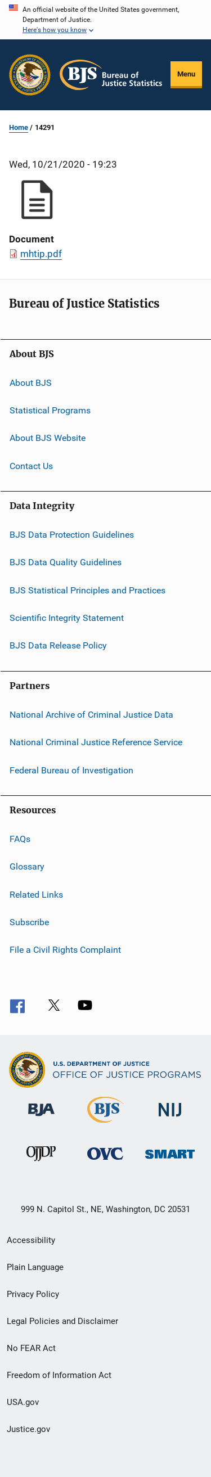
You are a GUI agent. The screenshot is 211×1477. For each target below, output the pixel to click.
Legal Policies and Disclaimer (62, 1321)
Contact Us (31, 465)
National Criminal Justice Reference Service (96, 742)
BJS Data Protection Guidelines (72, 534)
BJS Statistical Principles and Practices (87, 590)
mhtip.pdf (41, 253)
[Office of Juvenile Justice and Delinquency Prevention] (41, 1166)
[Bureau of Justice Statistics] (105, 1125)
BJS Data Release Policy (58, 645)
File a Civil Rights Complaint (65, 949)
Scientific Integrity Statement (67, 618)
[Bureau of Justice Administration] (41, 1122)
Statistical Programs (50, 410)
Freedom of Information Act (59, 1375)
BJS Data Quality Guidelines (66, 562)
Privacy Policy (33, 1294)
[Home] (111, 75)
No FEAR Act (31, 1348)
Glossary (27, 866)
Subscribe (29, 922)
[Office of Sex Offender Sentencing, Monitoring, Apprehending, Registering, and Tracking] (170, 1166)
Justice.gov (28, 1429)
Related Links (36, 894)
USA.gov (23, 1402)
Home (18, 127)
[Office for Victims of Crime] (105, 1166)
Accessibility (31, 1240)
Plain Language (35, 1267)
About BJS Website (48, 438)
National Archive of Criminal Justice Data (91, 714)
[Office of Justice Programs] (30, 75)
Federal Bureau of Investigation (71, 769)
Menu (186, 74)
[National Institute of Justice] (170, 1122)
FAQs (20, 839)
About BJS (31, 382)
